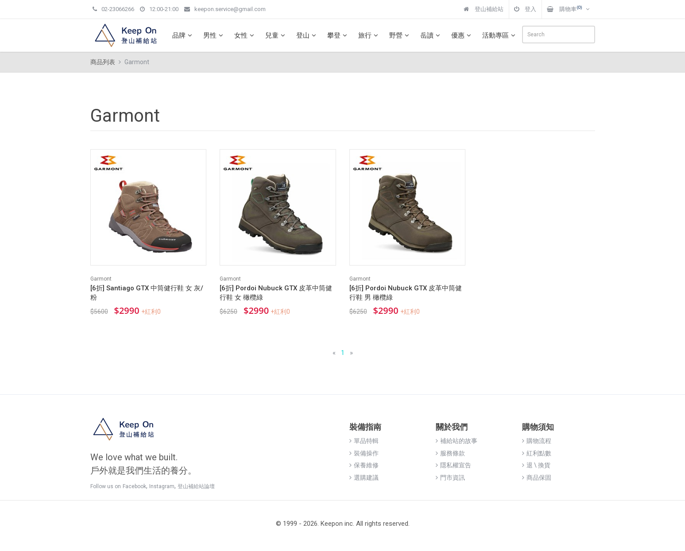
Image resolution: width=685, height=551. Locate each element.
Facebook (134, 486)
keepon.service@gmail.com (225, 9)
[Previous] (334, 353)
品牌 (183, 35)
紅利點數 (536, 453)
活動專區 (500, 35)
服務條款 (450, 453)
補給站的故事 (456, 440)
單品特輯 (364, 440)
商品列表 (102, 62)
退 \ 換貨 (536, 465)
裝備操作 (364, 453)
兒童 (276, 35)
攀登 (338, 35)
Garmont (101, 279)
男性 (214, 35)
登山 (307, 35)
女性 (245, 35)
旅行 (369, 35)
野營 (400, 35)
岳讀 (431, 35)
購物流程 (536, 440)
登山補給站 (483, 9)
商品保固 (536, 477)
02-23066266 (113, 9)
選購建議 (364, 477)
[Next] (351, 353)
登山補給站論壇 (196, 486)
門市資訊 (450, 477)
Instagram (161, 486)
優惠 (462, 35)
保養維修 (364, 465)
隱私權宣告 (453, 465)
